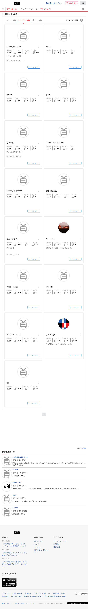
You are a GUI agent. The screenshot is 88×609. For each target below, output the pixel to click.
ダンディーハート (14, 335)
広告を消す (83, 448)
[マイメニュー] (83, 9)
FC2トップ (6, 594)
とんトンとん (12, 239)
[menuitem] (83, 3)
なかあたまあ (51, 191)
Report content (16, 596)
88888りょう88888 (14, 191)
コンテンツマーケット (21, 603)
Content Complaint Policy (33, 596)
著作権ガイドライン (60, 594)
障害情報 (57, 547)
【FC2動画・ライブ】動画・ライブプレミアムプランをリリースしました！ (15, 564)
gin (8, 383)
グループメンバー (14, 47)
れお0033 (5, 14)
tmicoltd (49, 287)
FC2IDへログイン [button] (54, 3)
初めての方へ (38, 541)
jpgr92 (48, 95)
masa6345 (50, 239)
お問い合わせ (17, 594)
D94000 (15, 470)
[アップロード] (3, 9)
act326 (49, 47)
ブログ (32, 603)
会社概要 (28, 594)
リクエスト (38, 547)
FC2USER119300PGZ (20, 457)
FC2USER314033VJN (55, 143)
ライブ (8, 603)
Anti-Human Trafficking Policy (55, 596)
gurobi (9, 95)
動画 (3, 603)
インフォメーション (61, 541)
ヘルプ (36, 544)
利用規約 (57, 544)
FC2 (7, 3)
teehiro (14, 495)
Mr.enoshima (12, 287)
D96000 (15, 508)
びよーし (10, 143)
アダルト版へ (71, 3)
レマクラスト (51, 335)
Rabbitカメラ (17, 482)
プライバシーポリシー (42, 594)
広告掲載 (5, 596)
